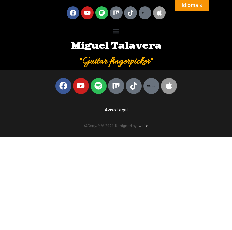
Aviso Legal (116, 109)
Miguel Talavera (116, 46)
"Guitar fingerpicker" (116, 61)
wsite (143, 126)
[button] (116, 31)
